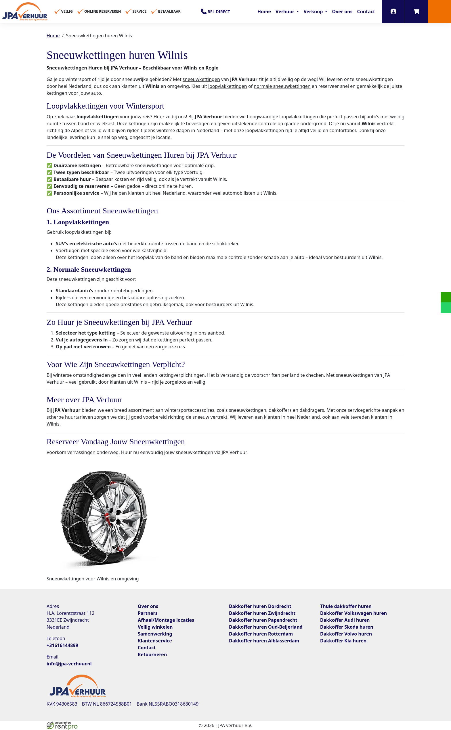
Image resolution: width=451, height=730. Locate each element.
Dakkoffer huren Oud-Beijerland (266, 627)
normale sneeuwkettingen (282, 86)
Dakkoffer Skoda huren (346, 627)
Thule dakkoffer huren (346, 606)
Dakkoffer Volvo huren (346, 634)
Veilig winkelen (155, 627)
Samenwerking (155, 634)
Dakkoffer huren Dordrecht (260, 606)
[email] (446, 297)
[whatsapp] (446, 307)
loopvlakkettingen (227, 86)
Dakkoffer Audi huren (345, 620)
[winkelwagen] (416, 11)
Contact (366, 11)
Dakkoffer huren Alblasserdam (264, 641)
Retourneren (152, 654)
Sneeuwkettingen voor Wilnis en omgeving (93, 578)
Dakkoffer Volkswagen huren (353, 613)
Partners (148, 613)
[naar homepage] (25, 11)
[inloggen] (393, 11)
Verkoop (313, 11)
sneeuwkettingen (201, 79)
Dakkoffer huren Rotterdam (261, 634)
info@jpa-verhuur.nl (69, 664)
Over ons (342, 11)
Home (264, 11)
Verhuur (285, 11)
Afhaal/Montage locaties (166, 620)
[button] (439, 11)
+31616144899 (62, 645)
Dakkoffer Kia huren (343, 641)
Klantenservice (155, 641)
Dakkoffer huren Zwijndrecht (262, 613)
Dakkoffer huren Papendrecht (263, 620)
